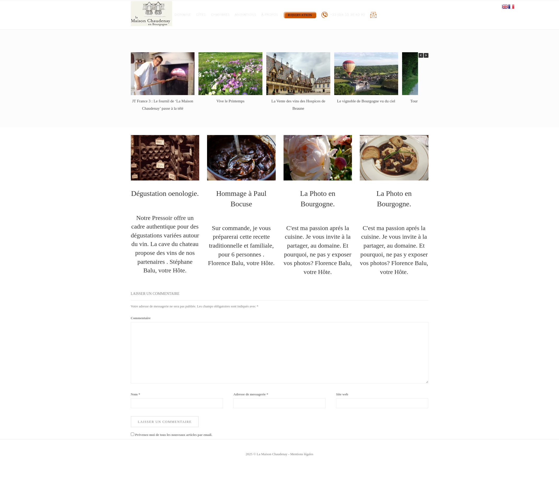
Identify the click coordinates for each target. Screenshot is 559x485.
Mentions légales (301, 454)
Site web (342, 394)
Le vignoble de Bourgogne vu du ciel (366, 101)
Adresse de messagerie (250, 394)
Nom (135, 394)
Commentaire (141, 318)
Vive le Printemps (230, 101)
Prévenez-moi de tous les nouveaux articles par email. (173, 435)
